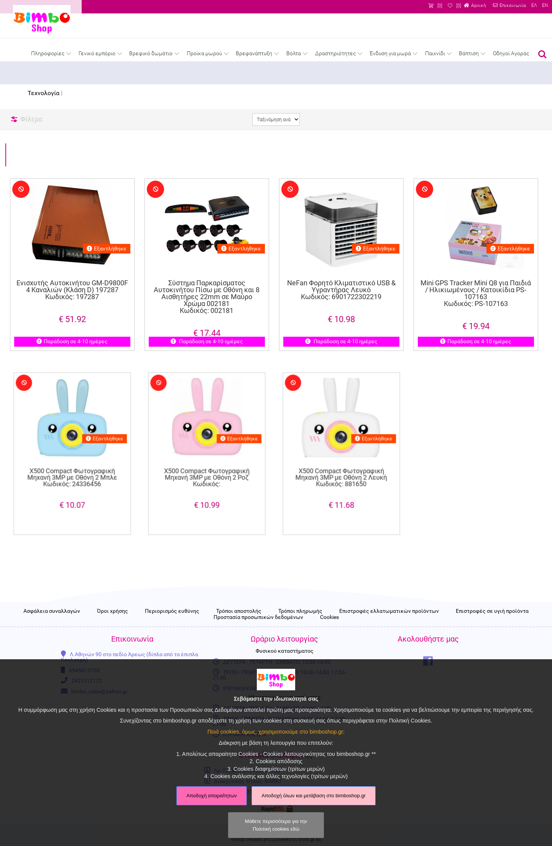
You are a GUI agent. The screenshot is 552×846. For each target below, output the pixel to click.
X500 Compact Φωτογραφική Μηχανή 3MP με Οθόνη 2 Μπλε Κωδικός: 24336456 (72, 469)
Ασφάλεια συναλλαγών (51, 625)
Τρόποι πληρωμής (300, 625)
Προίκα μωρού (204, 53)
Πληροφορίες (47, 53)
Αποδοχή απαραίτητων (211, 795)
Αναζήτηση (542, 54)
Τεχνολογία (43, 93)
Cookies (329, 631)
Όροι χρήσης (112, 625)
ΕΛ (534, 5)
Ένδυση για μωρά (390, 53)
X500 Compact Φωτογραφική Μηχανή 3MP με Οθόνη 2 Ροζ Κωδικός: (206, 469)
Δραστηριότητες (335, 53)
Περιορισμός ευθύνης (172, 625)
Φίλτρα (31, 119)
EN (545, 5)
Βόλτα (293, 53)
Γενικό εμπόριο (97, 53)
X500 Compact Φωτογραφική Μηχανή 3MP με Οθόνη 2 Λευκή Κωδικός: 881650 (341, 469)
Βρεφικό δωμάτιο (150, 53)
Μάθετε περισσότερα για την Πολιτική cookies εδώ (276, 824)
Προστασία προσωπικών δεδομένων (258, 631)
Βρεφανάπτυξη (254, 53)
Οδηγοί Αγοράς (511, 53)
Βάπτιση (469, 53)
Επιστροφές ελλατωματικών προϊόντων (389, 625)
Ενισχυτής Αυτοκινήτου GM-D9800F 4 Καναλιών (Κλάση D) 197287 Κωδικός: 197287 (72, 291)
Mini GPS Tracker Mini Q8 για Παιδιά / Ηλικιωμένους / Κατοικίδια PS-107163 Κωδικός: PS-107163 (476, 294)
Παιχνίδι (435, 53)
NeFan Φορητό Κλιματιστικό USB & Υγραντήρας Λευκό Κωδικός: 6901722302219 (341, 291)
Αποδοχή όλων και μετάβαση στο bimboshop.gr (313, 795)
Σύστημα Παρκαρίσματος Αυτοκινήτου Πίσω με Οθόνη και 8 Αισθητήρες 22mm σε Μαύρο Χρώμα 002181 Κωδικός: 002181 (207, 298)
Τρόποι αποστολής (238, 625)
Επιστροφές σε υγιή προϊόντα (492, 625)
